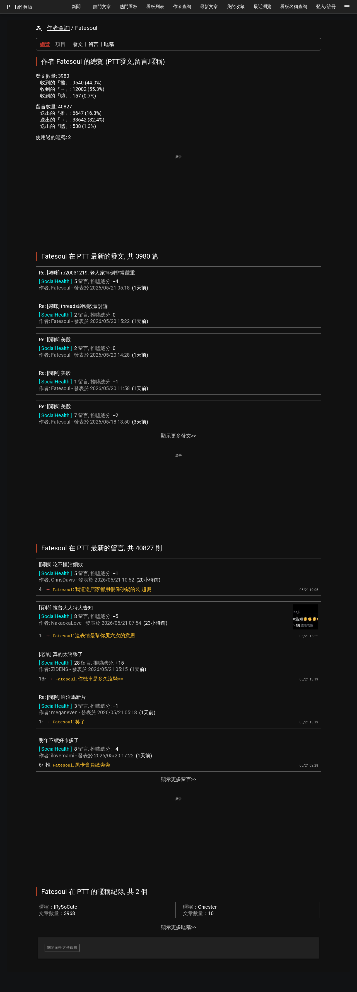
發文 (78, 44)
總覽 (45, 44)
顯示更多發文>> (178, 436)
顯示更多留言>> (178, 779)
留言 (93, 44)
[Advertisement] (178, 200)
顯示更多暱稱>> (178, 927)
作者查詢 (58, 28)
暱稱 (109, 44)
